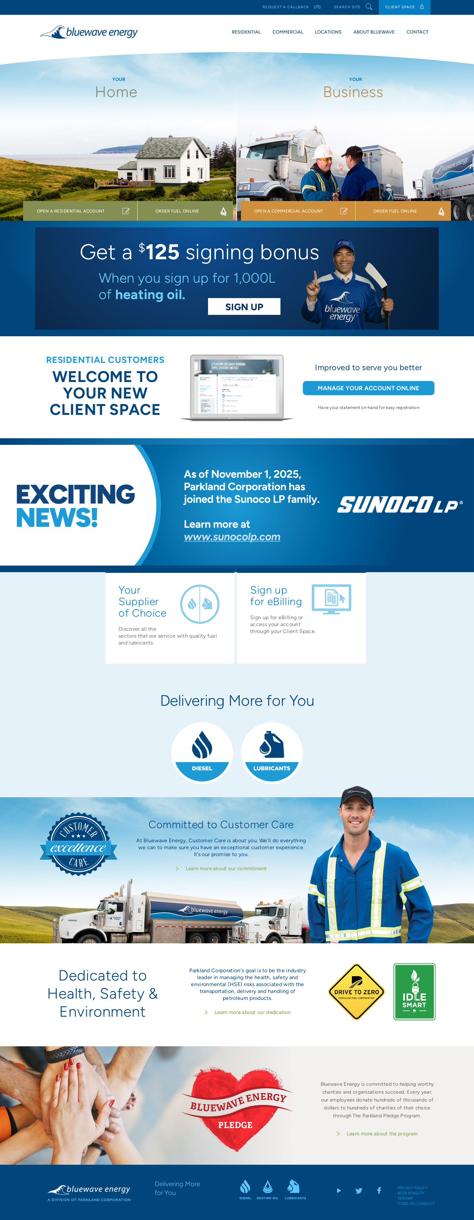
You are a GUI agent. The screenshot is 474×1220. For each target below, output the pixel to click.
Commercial (288, 32)
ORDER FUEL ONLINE (177, 211)
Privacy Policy (413, 1186)
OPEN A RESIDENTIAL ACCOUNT (71, 211)
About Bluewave (374, 32)
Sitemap (405, 1196)
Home (118, 91)
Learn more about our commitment (226, 867)
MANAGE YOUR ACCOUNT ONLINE (368, 388)
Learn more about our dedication (252, 1010)
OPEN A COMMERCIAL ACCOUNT (288, 211)
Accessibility (411, 1191)
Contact (418, 32)
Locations (328, 32)
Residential (246, 32)
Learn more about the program (382, 1132)
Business (355, 91)
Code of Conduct (416, 1202)
